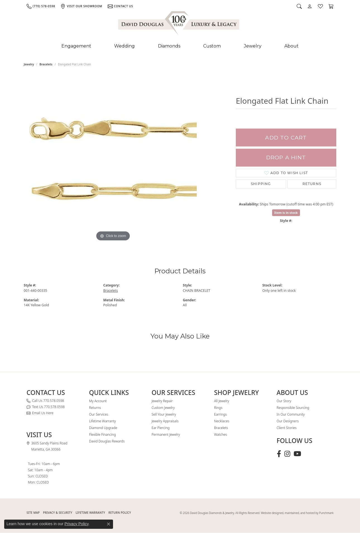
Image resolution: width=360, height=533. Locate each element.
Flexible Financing (102, 434)
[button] (299, 6)
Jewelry (252, 46)
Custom (212, 46)
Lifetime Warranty (102, 421)
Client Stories (286, 427)
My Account (98, 401)
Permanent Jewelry (166, 434)
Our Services (98, 414)
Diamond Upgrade (103, 427)
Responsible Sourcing (293, 407)
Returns (312, 184)
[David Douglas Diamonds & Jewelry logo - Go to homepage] (179, 24)
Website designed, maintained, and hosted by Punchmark (297, 513)
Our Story (284, 401)
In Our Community (291, 414)
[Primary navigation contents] (180, 46)
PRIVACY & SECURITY (57, 513)
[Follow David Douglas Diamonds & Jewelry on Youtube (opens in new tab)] (297, 454)
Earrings (220, 414)
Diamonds (169, 46)
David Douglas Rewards (107, 441)
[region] (113, 159)
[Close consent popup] (108, 524)
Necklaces (221, 421)
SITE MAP (33, 513)
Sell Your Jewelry (164, 414)
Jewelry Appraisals (165, 421)
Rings (218, 407)
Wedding (124, 46)
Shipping (261, 184)
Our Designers (288, 421)
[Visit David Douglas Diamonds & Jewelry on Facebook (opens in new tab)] (279, 454)
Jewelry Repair (162, 401)
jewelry (29, 64)
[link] (41, 6)
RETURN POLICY (120, 513)
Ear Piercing (161, 427)
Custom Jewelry (163, 407)
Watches (220, 434)
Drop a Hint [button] (286, 157)
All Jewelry (221, 401)
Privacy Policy (76, 524)
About (291, 46)
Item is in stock (286, 212)
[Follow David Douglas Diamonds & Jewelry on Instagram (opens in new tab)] (287, 454)
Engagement (76, 46)
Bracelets (46, 64)
